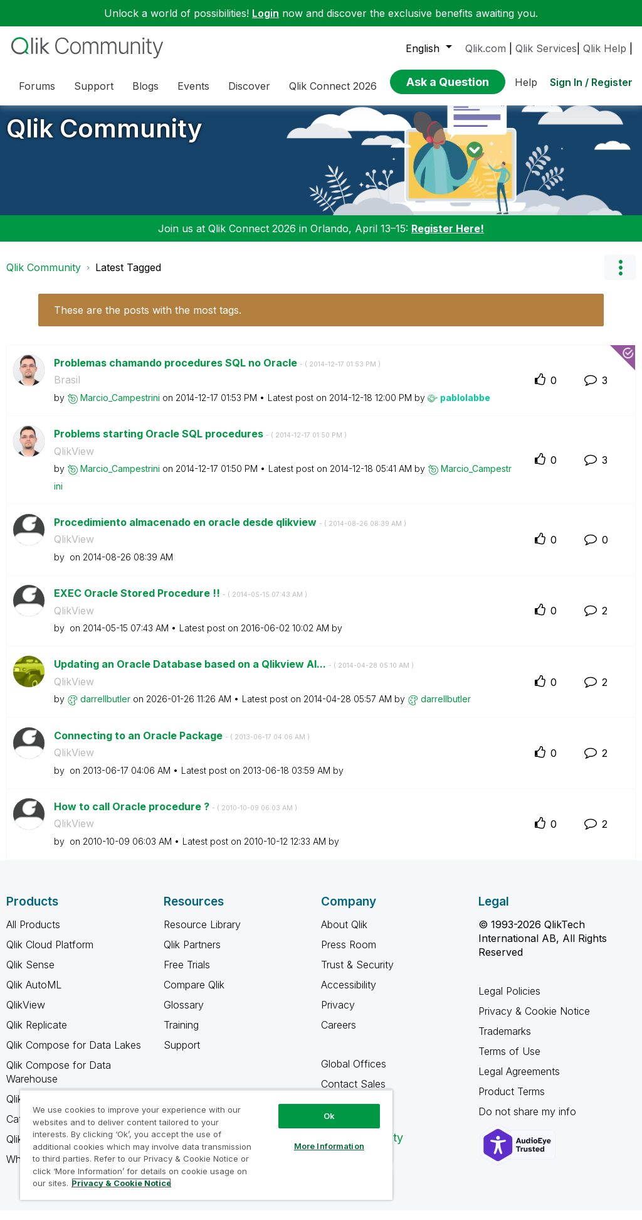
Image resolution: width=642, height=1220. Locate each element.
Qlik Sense (30, 974)
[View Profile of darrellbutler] (105, 708)
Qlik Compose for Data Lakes (73, 1054)
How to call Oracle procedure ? (175, 816)
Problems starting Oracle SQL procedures (200, 443)
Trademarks (504, 1040)
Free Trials (187, 974)
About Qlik (344, 934)
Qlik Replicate (36, 1034)
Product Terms (511, 1100)
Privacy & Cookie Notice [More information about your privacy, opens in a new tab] (121, 1183)
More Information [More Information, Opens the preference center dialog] (329, 1146)
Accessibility (348, 994)
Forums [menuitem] (37, 86)
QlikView (74, 460)
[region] (206, 1144)
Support (182, 1054)
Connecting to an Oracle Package (182, 745)
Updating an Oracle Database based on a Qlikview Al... (234, 673)
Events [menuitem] (193, 86)
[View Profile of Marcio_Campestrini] (120, 407)
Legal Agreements (519, 1080)
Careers (338, 1034)
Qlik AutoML (33, 994)
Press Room (348, 954)
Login (265, 13)
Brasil (67, 389)
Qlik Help (604, 48)
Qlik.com (485, 48)
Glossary (184, 1014)
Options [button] (620, 276)
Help (526, 82)
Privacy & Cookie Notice (534, 1020)
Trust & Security (357, 974)
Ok (329, 1116)
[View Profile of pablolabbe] (465, 407)
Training (181, 1034)
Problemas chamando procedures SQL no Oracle (217, 372)
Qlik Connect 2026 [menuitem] (333, 86)
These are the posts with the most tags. (147, 319)
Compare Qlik (194, 994)
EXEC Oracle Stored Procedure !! (180, 602)
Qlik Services (546, 48)
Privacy (338, 1014)
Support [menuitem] (93, 86)
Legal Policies (509, 1000)
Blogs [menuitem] (145, 86)
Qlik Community (104, 137)
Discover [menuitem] (249, 86)
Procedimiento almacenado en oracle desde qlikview (230, 531)
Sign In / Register (591, 82)
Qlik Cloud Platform (49, 954)
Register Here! (447, 238)
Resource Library (202, 934)
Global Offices (353, 1073)
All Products (33, 934)
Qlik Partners (192, 954)
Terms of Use (509, 1060)
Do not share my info (528, 1121)
